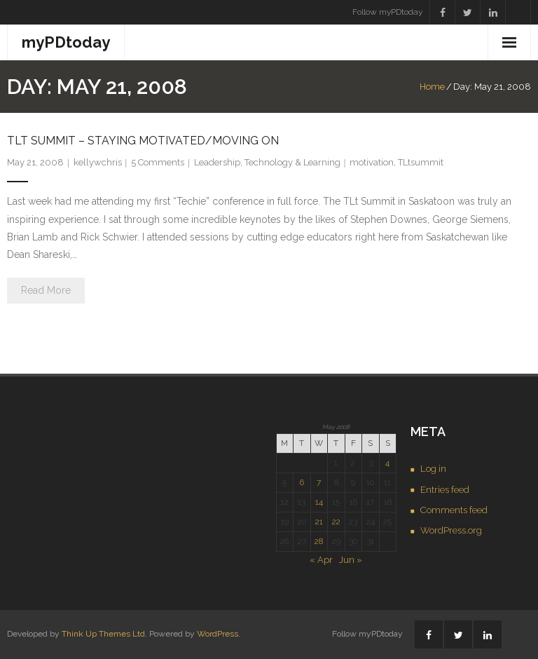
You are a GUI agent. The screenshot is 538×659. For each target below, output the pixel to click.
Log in (433, 468)
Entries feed (444, 489)
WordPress (217, 634)
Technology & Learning (292, 162)
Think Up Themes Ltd (103, 634)
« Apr (321, 560)
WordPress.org (451, 530)
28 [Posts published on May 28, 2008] (319, 541)
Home (432, 86)
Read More (46, 290)
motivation (372, 162)
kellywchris (98, 162)
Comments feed (454, 510)
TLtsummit (420, 162)
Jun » (350, 560)
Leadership (217, 162)
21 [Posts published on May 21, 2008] (319, 521)
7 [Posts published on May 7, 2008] (319, 482)
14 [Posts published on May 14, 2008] (319, 502)
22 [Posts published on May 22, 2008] (336, 521)
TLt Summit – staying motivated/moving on (143, 140)
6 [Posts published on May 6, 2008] (302, 482)
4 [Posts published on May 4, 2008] (387, 463)
